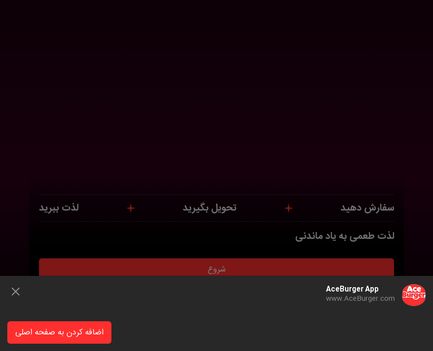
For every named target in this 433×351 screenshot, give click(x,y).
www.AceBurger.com (360, 299)
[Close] (16, 291)
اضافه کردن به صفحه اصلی (59, 332)
